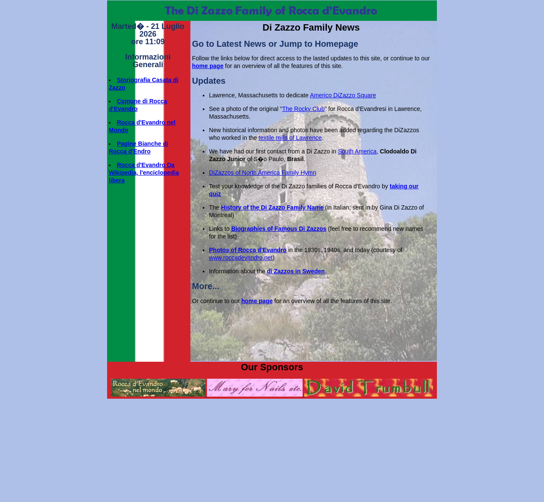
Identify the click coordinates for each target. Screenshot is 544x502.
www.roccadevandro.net (240, 257)
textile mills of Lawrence (290, 137)
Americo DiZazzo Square (343, 95)
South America (357, 151)
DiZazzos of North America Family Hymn (262, 172)
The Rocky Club (303, 108)
